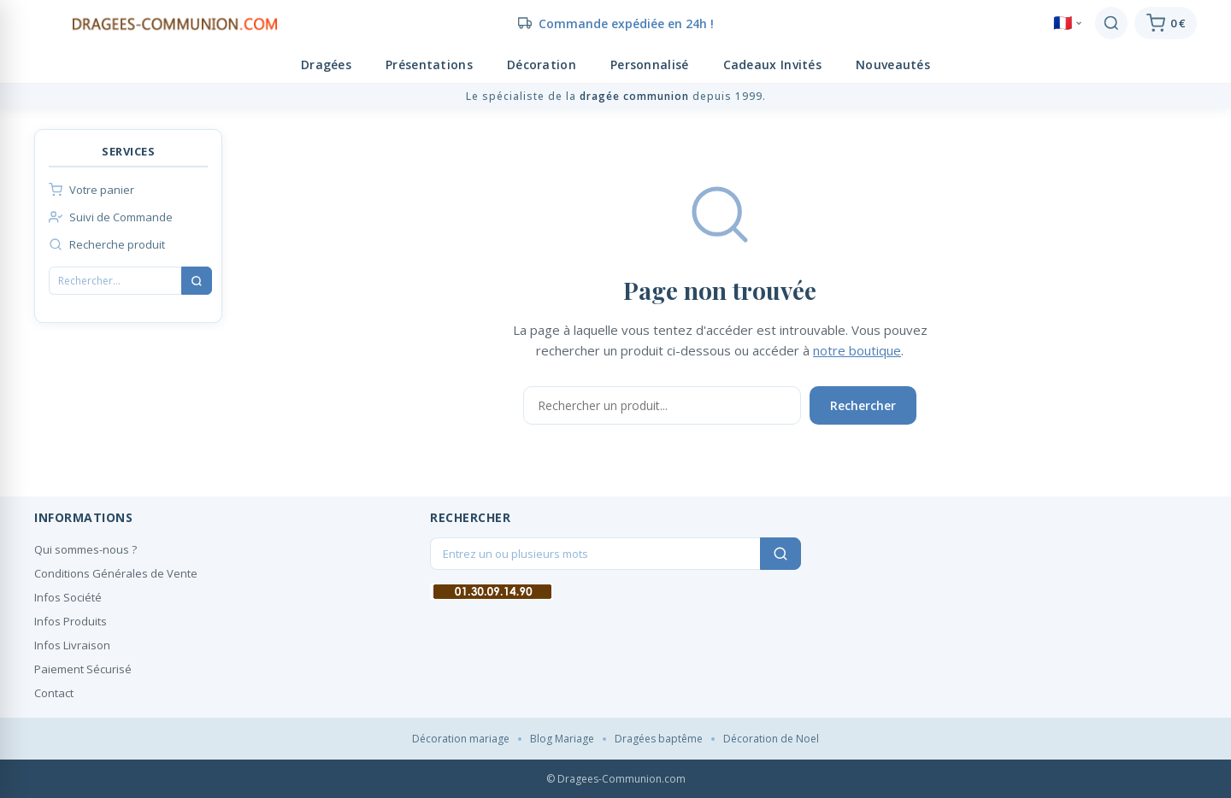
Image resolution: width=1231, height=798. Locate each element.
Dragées (326, 64)
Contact (54, 693)
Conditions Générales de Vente (115, 573)
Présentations (429, 64)
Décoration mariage (460, 738)
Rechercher (863, 405)
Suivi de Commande (111, 217)
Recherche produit (107, 244)
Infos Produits (70, 621)
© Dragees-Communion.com (616, 779)
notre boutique (857, 350)
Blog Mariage (562, 738)
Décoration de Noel (771, 738)
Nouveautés (893, 64)
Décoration (541, 64)
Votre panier (91, 189)
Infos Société (68, 597)
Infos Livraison (72, 645)
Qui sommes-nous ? (85, 549)
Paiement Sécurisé (83, 669)
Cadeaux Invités (772, 64)
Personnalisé (649, 64)
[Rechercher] (1111, 23)
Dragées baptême (659, 738)
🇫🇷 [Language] (1068, 23)
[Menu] (42, 23)
